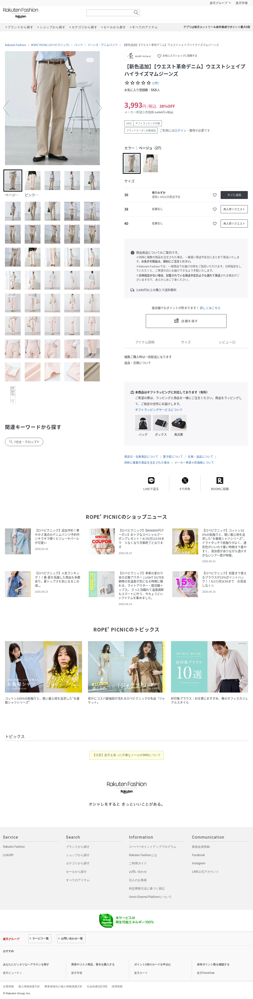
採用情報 (117, 986)
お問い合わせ (138, 871)
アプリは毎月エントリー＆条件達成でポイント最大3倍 (216, 27)
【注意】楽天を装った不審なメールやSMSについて (126, 755)
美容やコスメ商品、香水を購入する (93, 964)
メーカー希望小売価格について (194, 462)
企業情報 (8, 986)
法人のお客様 (138, 880)
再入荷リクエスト (234, 209)
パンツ (78, 45)
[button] (6, 108)
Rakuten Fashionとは (143, 855)
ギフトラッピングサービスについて (159, 410)
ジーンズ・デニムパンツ (103, 45)
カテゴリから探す (78, 863)
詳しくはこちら (210, 308)
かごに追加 (234, 195)
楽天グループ (219, 3)
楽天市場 (242, 3)
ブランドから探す (78, 846)
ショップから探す (78, 855)
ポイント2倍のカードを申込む (152, 964)
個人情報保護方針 (29, 986)
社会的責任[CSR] (97, 986)
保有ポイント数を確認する (213, 964)
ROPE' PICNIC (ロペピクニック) (50, 45)
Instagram (198, 863)
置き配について (173, 457)
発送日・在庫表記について (141, 457)
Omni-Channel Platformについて (150, 897)
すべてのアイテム (78, 880)
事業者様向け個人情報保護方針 (63, 986)
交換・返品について (200, 457)
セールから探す (76, 871)
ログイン (180, 130)
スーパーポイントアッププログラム (152, 846)
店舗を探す (189, 321)
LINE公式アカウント (205, 871)
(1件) (155, 83)
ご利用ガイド (138, 863)
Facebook (198, 855)
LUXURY (8, 855)
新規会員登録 (201, 846)
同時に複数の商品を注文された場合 (146, 462)
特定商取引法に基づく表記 (147, 888)
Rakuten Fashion (41, 13)
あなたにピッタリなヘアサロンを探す (26, 964)
